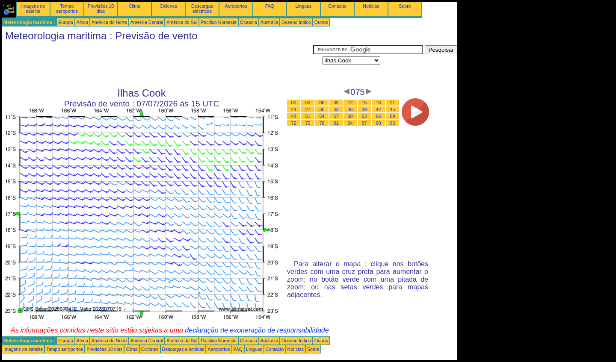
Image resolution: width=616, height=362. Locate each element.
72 (293, 123)
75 (308, 123)
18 (378, 102)
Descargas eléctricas (202, 8)
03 (308, 102)
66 (378, 116)
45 (392, 109)
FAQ (269, 6)
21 (392, 102)
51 (308, 116)
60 (350, 116)
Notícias (371, 6)
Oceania (248, 22)
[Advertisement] (157, 64)
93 (392, 123)
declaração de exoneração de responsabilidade (257, 330)
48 (293, 116)
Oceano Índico (296, 22)
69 (392, 116)
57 (336, 116)
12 (350, 102)
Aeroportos (236, 6)
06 (322, 102)
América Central (146, 22)
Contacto (337, 6)
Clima (134, 6)
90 (378, 123)
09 (336, 102)
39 (364, 109)
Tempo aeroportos (67, 8)
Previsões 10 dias (101, 8)
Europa (65, 22)
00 (293, 102)
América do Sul (181, 22)
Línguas (304, 6)
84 (350, 123)
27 (308, 109)
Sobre (405, 6)
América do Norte (109, 22)
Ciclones (168, 6)
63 (364, 116)
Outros (321, 22)
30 (322, 109)
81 (336, 123)
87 (364, 123)
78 (322, 123)
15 (364, 102)
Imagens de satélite (33, 8)
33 (336, 109)
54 (322, 116)
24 (293, 109)
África (82, 22)
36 (350, 109)
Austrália (269, 22)
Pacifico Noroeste (219, 22)
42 (378, 109)
